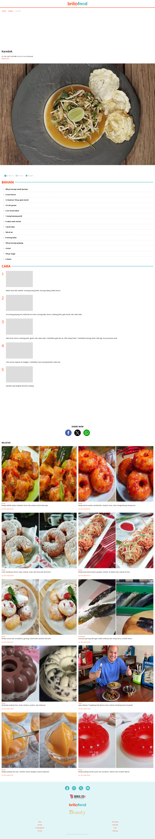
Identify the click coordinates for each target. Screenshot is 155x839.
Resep (3, 503)
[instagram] (74, 788)
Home (4, 11)
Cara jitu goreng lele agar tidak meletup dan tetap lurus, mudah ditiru (105, 639)
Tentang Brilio (39, 828)
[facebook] (67, 788)
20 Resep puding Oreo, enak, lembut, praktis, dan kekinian (24, 705)
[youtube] (88, 788)
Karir (115, 828)
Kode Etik (115, 825)
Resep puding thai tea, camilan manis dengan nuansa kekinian (25, 772)
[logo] (77, 800)
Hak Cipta (115, 822)
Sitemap (115, 831)
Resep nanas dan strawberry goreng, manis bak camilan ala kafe (26, 639)
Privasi (40, 831)
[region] (77, 30)
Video (80, 703)
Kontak (40, 825)
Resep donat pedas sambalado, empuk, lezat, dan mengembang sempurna (106, 505)
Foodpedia (81, 637)
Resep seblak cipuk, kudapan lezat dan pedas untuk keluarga (25, 505)
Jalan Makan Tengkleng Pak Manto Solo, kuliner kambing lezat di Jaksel (105, 705)
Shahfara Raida (22, 56)
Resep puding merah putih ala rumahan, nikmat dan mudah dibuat (104, 772)
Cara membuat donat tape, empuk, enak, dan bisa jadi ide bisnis (26, 572)
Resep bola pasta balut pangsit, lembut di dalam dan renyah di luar (104, 572)
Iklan (39, 822)
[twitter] (81, 788)
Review (11, 11)
